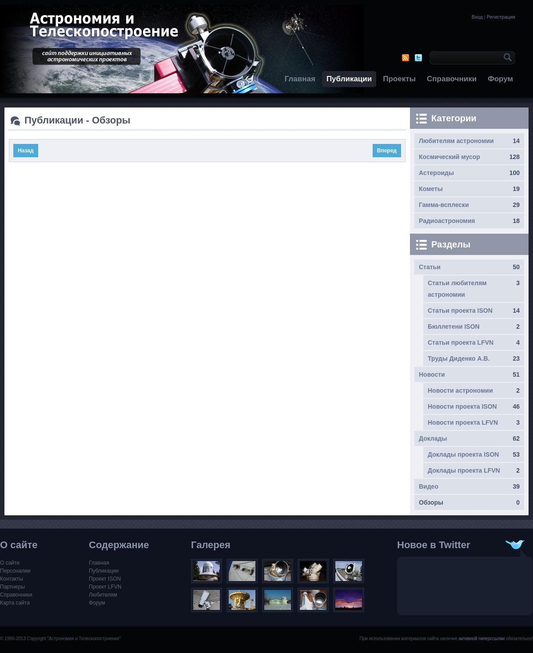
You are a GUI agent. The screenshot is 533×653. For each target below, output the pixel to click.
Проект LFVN (105, 587)
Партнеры (12, 587)
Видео (428, 486)
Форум (500, 79)
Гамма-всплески (444, 204)
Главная (300, 79)
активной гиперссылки (481, 638)
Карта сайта (15, 603)
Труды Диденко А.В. (459, 358)
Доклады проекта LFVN (464, 470)
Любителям (103, 595)
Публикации (349, 79)
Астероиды (436, 172)
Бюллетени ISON (454, 326)
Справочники (452, 79)
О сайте (10, 563)
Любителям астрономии (456, 140)
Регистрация (501, 17)
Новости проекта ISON (462, 406)
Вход (477, 17)
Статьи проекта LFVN (460, 342)
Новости (432, 374)
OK (506, 57)
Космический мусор (449, 156)
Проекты (399, 79)
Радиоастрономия (447, 220)
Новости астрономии (460, 390)
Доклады (433, 438)
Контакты (11, 579)
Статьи (430, 267)
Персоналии (15, 571)
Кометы (431, 188)
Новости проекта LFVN (463, 422)
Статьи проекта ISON (460, 310)
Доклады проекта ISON (463, 454)
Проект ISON (105, 579)
